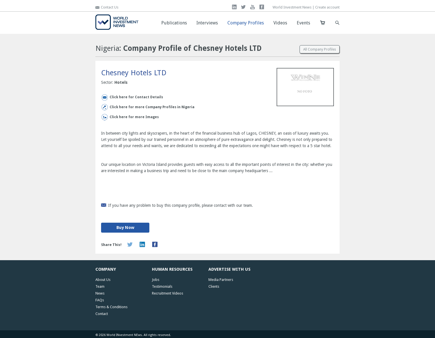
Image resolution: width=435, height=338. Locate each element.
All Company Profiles (319, 49)
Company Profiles (245, 23)
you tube (252, 7)
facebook (261, 7)
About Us (102, 280)
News (99, 293)
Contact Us (109, 7)
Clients (213, 286)
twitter (243, 7)
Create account (327, 7)
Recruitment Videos (167, 293)
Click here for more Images (134, 117)
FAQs (99, 300)
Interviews (207, 23)
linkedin (234, 7)
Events (303, 23)
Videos (280, 23)
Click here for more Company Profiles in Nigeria (152, 107)
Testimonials (162, 286)
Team (99, 286)
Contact (101, 314)
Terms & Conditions (111, 307)
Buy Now (125, 227)
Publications (174, 23)
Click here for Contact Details (136, 97)
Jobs (155, 280)
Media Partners (220, 280)
